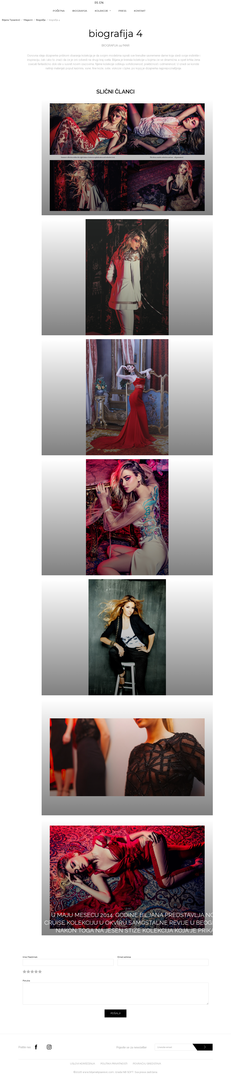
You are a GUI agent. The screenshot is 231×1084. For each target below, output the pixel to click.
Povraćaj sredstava (147, 1063)
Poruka (26, 980)
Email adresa (124, 957)
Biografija (41, 20)
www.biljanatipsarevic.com (98, 1072)
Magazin (28, 20)
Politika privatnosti (113, 1063)
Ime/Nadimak (30, 957)
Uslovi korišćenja (82, 1063)
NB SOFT (128, 1072)
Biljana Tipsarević (11, 20)
